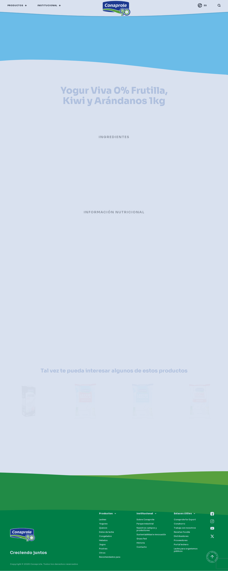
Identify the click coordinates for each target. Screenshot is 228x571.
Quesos (103, 528)
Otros (102, 553)
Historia (141, 543)
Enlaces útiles (183, 513)
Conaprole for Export (185, 519)
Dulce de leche (106, 532)
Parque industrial (145, 523)
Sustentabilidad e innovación (151, 534)
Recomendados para (109, 557)
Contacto (142, 547)
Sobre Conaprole (145, 519)
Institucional (145, 513)
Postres (103, 548)
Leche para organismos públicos (186, 549)
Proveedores (181, 540)
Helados (103, 540)
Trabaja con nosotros (185, 528)
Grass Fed (142, 538)
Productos (106, 513)
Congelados (105, 536)
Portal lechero (181, 544)
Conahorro (179, 523)
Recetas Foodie (182, 532)
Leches (102, 519)
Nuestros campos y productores (147, 529)
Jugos (102, 544)
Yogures (103, 523)
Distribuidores (181, 536)
